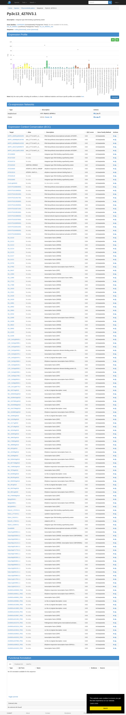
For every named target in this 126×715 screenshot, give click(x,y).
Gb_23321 (11, 292)
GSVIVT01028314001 (14, 227)
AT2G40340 (11, 165)
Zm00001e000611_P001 (15, 594)
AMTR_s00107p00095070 (16, 147)
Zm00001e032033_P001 (15, 637)
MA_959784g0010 (13, 488)
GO (10, 664)
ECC (47, 126)
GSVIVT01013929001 (14, 205)
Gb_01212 (11, 241)
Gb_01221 (11, 259)
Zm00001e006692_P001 (15, 597)
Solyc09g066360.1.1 (14, 561)
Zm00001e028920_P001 (15, 633)
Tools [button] (24, 2)
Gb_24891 (11, 303)
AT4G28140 (11, 176)
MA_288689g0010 (13, 445)
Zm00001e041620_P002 (15, 648)
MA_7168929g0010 (14, 466)
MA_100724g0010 (13, 390)
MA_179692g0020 (13, 441)
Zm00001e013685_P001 (15, 608)
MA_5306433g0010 (14, 459)
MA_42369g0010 (13, 455)
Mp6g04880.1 (12, 503)
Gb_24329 (11, 299)
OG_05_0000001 (12, 26)
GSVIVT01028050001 (14, 223)
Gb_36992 (11, 328)
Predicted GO (19, 664)
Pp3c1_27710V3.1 (13, 514)
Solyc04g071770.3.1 (14, 550)
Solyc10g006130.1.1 (14, 568)
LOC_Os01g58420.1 (14, 339)
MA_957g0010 (12, 485)
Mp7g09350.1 (12, 506)
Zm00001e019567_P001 (15, 615)
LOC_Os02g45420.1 (14, 346)
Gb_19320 (11, 288)
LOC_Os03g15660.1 (14, 361)
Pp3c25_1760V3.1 (13, 521)
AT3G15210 (11, 172)
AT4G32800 (11, 179)
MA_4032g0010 (12, 448)
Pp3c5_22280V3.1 (13, 524)
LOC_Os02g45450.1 (14, 350)
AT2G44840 (11, 168)
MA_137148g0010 (13, 426)
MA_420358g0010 (13, 452)
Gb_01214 (11, 248)
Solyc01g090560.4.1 (14, 532)
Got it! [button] (105, 708)
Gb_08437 (11, 270)
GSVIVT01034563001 (14, 230)
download (22, 29)
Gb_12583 (11, 274)
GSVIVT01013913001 (14, 194)
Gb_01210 (11, 237)
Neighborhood (12, 113)
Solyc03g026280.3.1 (14, 535)
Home (10, 8)
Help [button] (117, 2)
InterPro (28, 664)
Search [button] (32, 2)
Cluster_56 (48, 117)
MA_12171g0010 (13, 423)
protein (29, 29)
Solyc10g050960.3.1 (14, 575)
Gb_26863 (11, 310)
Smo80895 (11, 528)
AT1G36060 (11, 154)
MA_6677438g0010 (14, 463)
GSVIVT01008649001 (14, 187)
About (28, 713)
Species (16, 2)
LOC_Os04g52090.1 (14, 372)
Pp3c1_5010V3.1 (13, 517)
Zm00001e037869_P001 (15, 641)
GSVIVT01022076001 (14, 219)
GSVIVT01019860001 (14, 216)
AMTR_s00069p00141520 (16, 143)
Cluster (10, 117)
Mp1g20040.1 (12, 499)
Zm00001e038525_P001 (15, 644)
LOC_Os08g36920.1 (14, 383)
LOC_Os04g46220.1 (14, 365)
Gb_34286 (11, 321)
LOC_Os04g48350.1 (14, 368)
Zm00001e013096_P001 (15, 604)
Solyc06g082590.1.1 (14, 557)
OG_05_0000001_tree (46, 26)
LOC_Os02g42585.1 (14, 343)
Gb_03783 (11, 263)
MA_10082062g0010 (14, 394)
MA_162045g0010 (13, 430)
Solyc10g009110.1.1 (14, 572)
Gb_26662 (11, 307)
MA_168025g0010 (13, 437)
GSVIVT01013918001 (14, 201)
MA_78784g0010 (13, 470)
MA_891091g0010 (13, 477)
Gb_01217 (11, 256)
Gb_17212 (11, 281)
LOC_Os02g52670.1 (14, 357)
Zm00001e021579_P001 (15, 623)
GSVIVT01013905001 (14, 190)
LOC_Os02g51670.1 (14, 354)
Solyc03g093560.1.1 (14, 539)
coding (17, 29)
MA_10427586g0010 (14, 408)
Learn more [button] (94, 703)
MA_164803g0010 (13, 434)
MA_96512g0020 (13, 492)
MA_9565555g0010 (14, 481)
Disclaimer (67, 713)
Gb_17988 (11, 285)
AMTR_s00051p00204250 (16, 136)
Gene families (11, 24)
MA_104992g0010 (13, 416)
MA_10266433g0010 (14, 397)
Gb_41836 (11, 336)
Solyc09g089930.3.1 (14, 564)
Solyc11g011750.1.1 (14, 579)
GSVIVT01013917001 (14, 198)
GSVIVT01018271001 (14, 208)
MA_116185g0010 (13, 419)
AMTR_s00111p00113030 (16, 150)
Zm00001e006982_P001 (15, 601)
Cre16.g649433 (12, 183)
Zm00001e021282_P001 (15, 619)
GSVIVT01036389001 (14, 234)
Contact (47, 713)
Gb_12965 (11, 277)
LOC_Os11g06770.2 (14, 386)
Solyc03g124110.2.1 (14, 543)
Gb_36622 (11, 325)
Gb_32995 (11, 317)
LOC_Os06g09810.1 (14, 379)
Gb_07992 (11, 267)
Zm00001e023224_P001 (15, 626)
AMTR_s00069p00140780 (16, 139)
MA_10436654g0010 (14, 412)
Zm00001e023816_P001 (15, 630)
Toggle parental (13, 697)
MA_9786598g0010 (14, 495)
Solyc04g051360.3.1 (14, 546)
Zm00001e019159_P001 (15, 612)
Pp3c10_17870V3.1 (14, 510)
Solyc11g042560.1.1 (14, 583)
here (82, 96)
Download (115, 97)
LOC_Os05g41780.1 (14, 376)
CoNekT (9, 713)
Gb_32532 (11, 314)
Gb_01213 (11, 245)
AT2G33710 (11, 161)
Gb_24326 (11, 296)
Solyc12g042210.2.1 (14, 586)
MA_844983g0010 (13, 474)
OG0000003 (21, 24)
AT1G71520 (11, 158)
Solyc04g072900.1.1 (14, 554)
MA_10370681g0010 (14, 401)
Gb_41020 (11, 332)
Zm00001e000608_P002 (15, 590)
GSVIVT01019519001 (14, 212)
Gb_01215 (11, 252)
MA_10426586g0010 (14, 405)
